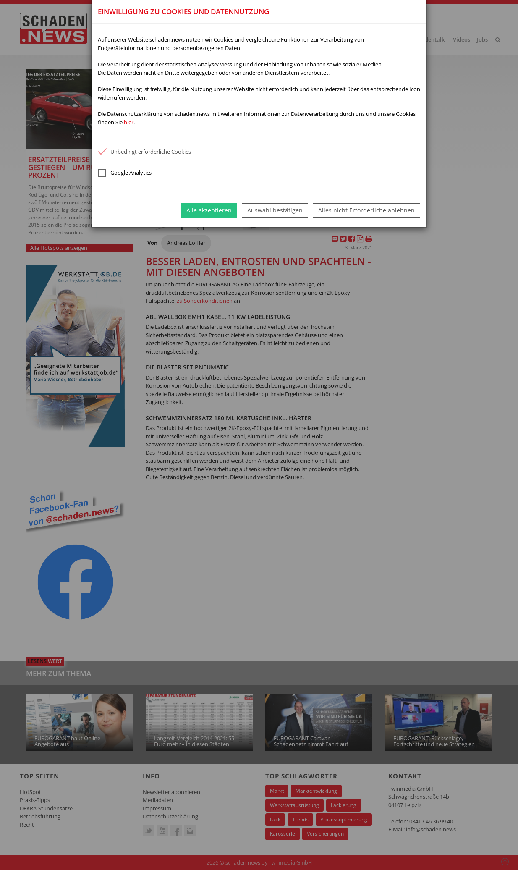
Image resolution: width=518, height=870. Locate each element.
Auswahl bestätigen (275, 210)
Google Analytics (125, 173)
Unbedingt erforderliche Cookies (144, 151)
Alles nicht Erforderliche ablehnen (366, 210)
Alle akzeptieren (209, 210)
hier (128, 122)
